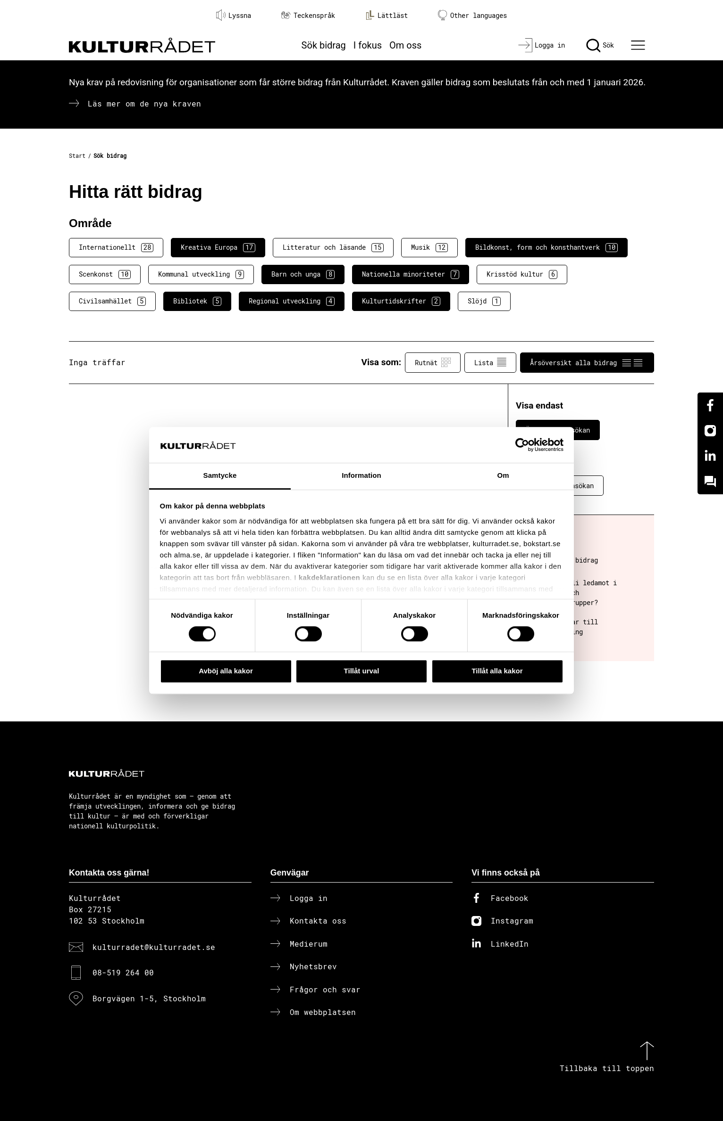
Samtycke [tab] (220, 476)
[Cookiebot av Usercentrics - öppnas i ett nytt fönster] (522, 445)
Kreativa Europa (218, 247)
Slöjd (484, 301)
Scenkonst (105, 274)
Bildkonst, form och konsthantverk (546, 247)
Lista (490, 362)
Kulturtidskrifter (401, 301)
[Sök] (600, 45)
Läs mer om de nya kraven (144, 103)
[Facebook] (710, 405)
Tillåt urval (361, 671)
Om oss (405, 45)
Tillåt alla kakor (496, 671)
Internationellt (116, 247)
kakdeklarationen (330, 577)
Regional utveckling (292, 301)
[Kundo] (710, 481)
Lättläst (386, 15)
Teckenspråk (308, 15)
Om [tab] (503, 476)
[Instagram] (710, 430)
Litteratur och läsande (333, 247)
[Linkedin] (710, 456)
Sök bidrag (324, 45)
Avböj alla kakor (226, 671)
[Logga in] (541, 45)
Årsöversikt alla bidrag (587, 362)
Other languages (472, 15)
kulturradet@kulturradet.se (153, 947)
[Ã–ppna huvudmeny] (639, 45)
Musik (429, 247)
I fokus (367, 45)
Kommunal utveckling (201, 274)
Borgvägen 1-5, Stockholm (149, 998)
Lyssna (233, 15)
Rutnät (433, 362)
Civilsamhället (112, 301)
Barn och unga (303, 274)
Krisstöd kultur (522, 274)
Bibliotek (197, 301)
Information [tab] (361, 476)
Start (77, 155)
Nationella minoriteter (410, 274)
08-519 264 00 (123, 972)
